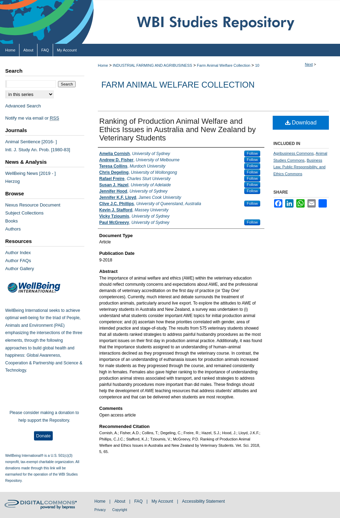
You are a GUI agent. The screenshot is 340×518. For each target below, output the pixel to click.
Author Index (18, 252)
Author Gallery (19, 268)
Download (301, 123)
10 (257, 65)
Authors (13, 229)
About (120, 501)
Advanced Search (23, 105)
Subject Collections (24, 213)
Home (103, 65)
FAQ (139, 501)
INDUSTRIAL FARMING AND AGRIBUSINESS (152, 65)
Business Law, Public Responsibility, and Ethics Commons (299, 167)
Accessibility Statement (203, 501)
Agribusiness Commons (293, 153)
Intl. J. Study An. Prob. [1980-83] (37, 149)
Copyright (119, 510)
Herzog (12, 181)
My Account (163, 501)
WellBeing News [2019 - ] (30, 173)
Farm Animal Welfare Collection (223, 65)
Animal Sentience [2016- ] (31, 141)
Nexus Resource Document (32, 205)
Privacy (100, 510)
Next (309, 64)
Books (11, 221)
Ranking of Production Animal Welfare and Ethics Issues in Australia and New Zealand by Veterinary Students (177, 129)
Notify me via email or (32, 118)
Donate (43, 435)
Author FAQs (18, 260)
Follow (252, 153)
